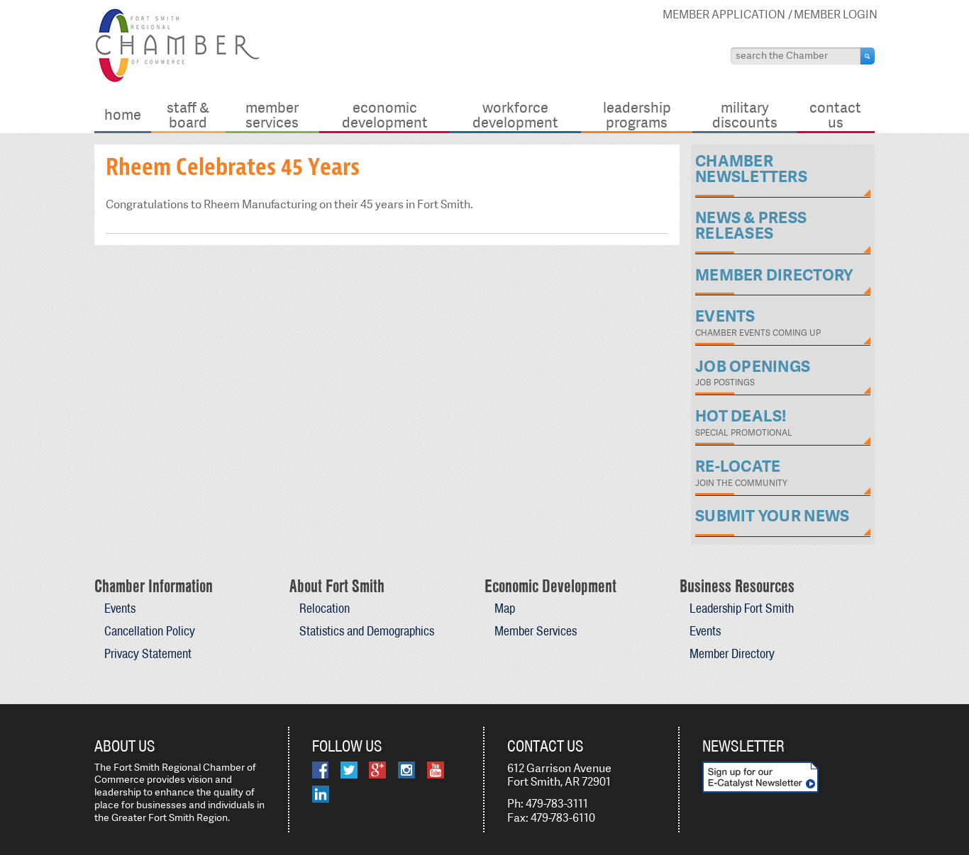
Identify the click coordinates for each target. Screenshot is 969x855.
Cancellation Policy (149, 631)
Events (119, 608)
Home (122, 114)
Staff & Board (188, 114)
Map (504, 608)
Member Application (724, 14)
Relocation (324, 608)
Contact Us (835, 114)
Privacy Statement (148, 653)
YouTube (435, 769)
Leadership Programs (637, 114)
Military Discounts (744, 114)
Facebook (320, 769)
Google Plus (377, 769)
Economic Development (385, 114)
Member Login (835, 14)
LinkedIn (320, 794)
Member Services (272, 114)
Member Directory (732, 653)
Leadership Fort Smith (742, 608)
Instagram (406, 769)
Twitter (349, 769)
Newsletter (743, 746)
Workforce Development (515, 114)
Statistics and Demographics (366, 631)
